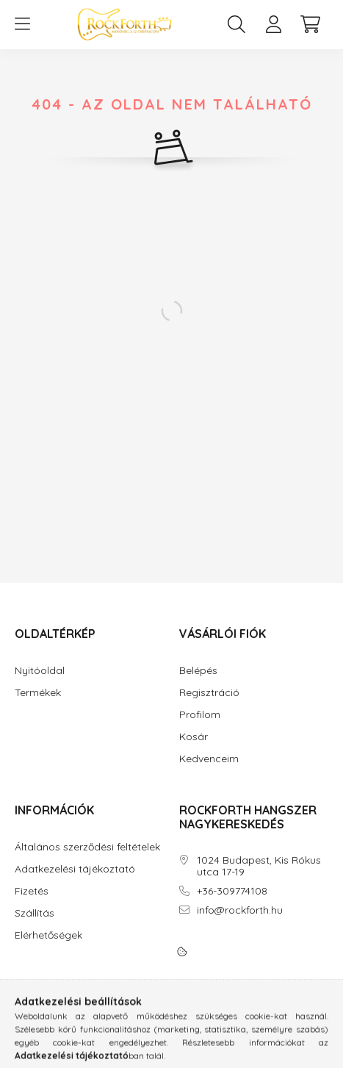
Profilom (199, 715)
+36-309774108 (232, 891)
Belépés (198, 670)
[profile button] (273, 24)
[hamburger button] (22, 24)
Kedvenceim (209, 759)
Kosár (193, 737)
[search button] (236, 24)
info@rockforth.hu (240, 910)
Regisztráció (209, 693)
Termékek (38, 693)
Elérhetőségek (48, 935)
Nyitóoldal (40, 670)
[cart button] (310, 24)
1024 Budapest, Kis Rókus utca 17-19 (259, 866)
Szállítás (34, 913)
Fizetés (31, 891)
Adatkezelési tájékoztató (75, 869)
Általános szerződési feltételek (87, 847)
